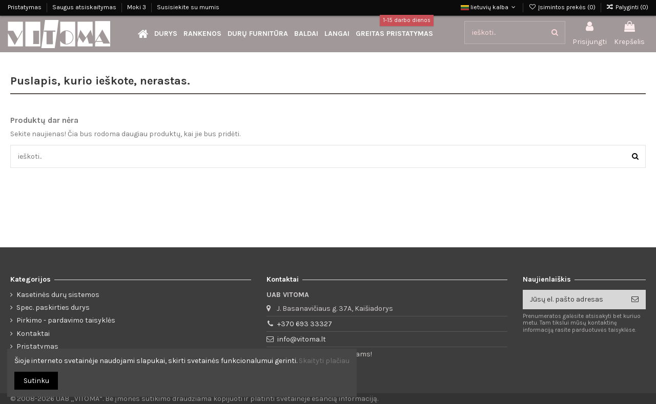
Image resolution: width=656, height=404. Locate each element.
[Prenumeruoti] (635, 299)
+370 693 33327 (304, 324)
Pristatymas (25, 7)
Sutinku (36, 380)
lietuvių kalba (489, 7)
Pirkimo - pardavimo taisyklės (65, 320)
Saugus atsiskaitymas (85, 7)
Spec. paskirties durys (53, 307)
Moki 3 (137, 7)
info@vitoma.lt (301, 339)
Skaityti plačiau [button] (324, 360)
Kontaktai (33, 333)
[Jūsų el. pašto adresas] (573, 299)
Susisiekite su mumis (188, 7)
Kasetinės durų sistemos (57, 294)
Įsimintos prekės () (562, 7)
